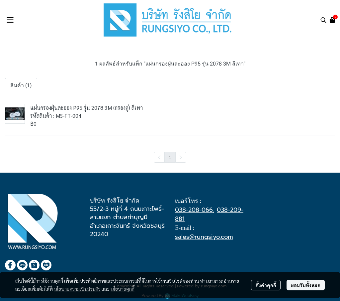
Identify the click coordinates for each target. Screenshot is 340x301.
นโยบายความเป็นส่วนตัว (77, 289)
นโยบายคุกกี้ (122, 289)
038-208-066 (194, 210)
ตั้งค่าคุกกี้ (265, 285)
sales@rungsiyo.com (204, 236)
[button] (323, 20)
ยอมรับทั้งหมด (305, 285)
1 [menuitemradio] (170, 157)
